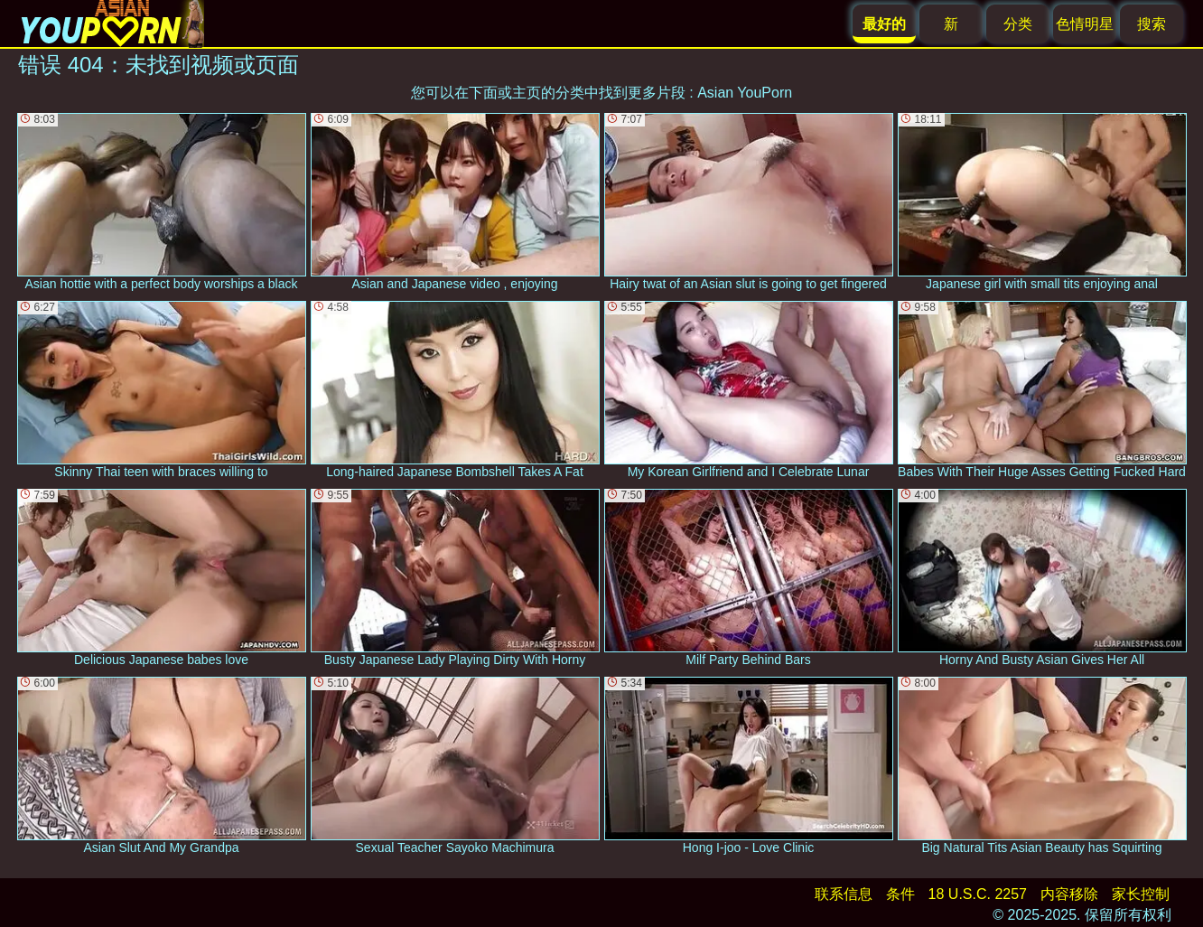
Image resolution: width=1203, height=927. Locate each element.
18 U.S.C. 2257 (977, 894)
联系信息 (843, 894)
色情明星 (1085, 24)
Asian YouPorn (744, 92)
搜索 (1151, 24)
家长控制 (1141, 894)
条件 (900, 894)
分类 (1017, 24)
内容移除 (1069, 894)
